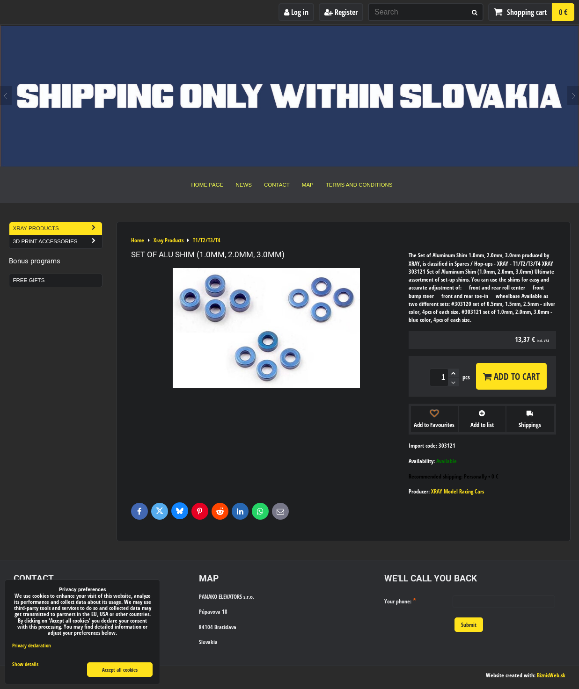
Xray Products (57, 228)
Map (308, 185)
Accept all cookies (120, 669)
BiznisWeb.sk (551, 675)
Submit (468, 624)
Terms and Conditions (359, 185)
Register (341, 12)
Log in (296, 12)
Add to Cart (511, 376)
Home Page (207, 185)
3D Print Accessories (57, 241)
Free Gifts (29, 280)
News (243, 185)
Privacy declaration (31, 645)
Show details (25, 664)
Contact (277, 185)
